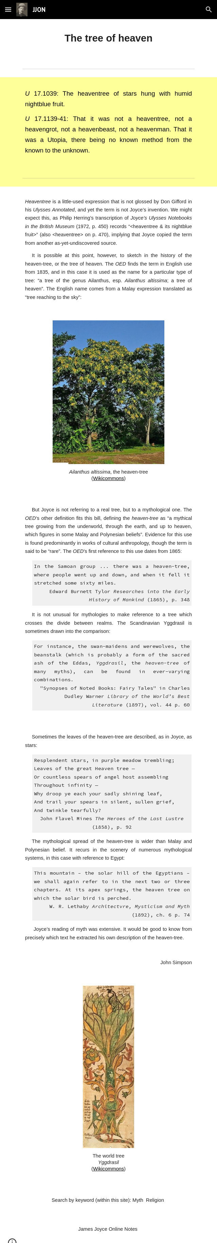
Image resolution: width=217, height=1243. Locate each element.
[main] (108, 38)
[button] (8, 9)
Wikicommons (108, 478)
